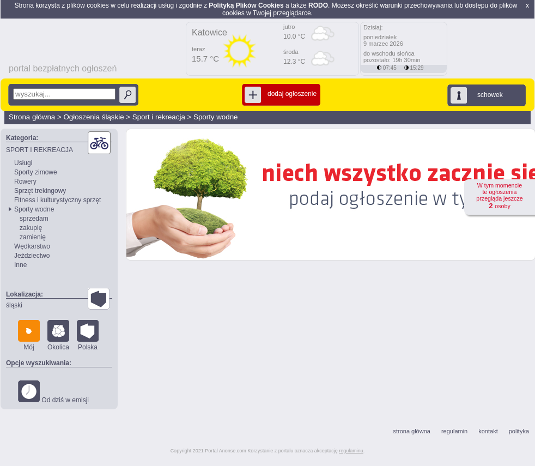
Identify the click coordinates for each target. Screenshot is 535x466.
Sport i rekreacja (158, 117)
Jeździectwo (32, 255)
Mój (29, 335)
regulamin (454, 431)
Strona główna (32, 117)
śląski (14, 305)
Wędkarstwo (32, 246)
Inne (20, 265)
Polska (88, 335)
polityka (519, 431)
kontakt (487, 431)
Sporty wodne (215, 117)
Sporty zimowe (35, 172)
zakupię (31, 228)
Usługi (23, 163)
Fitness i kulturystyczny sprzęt (57, 200)
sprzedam (34, 218)
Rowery (25, 181)
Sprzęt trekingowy (40, 191)
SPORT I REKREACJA (39, 150)
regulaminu (351, 450)
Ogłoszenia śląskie (93, 117)
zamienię (33, 237)
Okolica (58, 335)
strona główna (411, 431)
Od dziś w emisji (53, 392)
